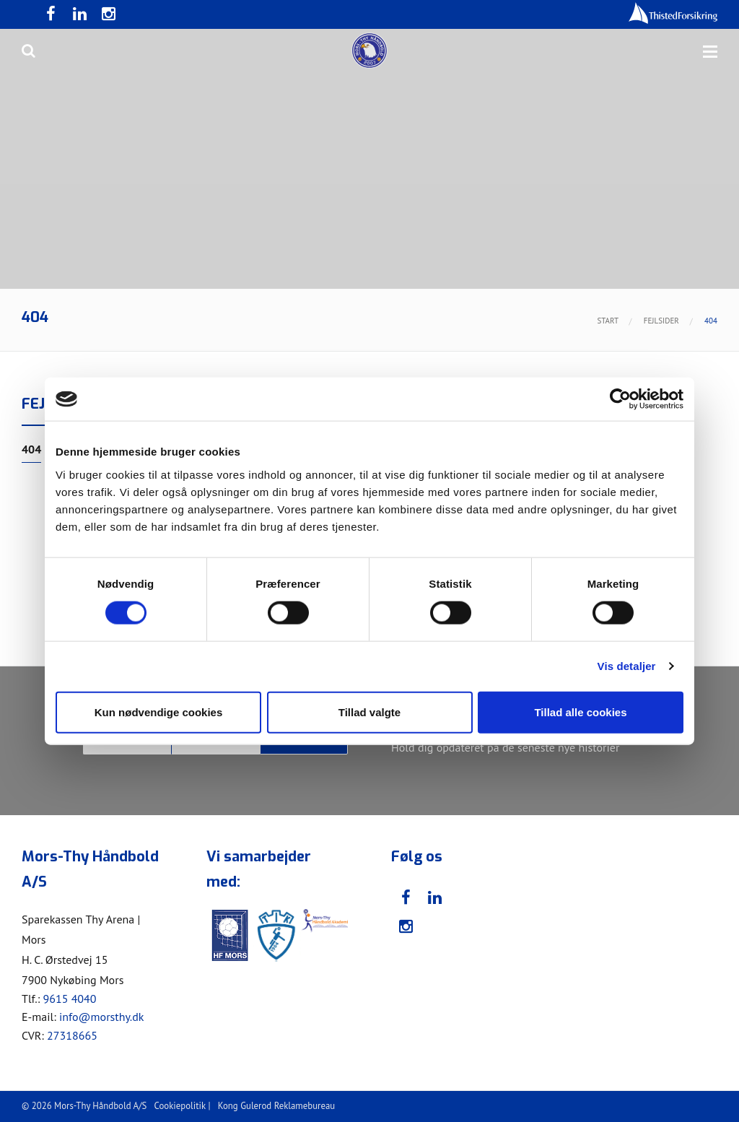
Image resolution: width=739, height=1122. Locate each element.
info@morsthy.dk (101, 1016)
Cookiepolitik (180, 1106)
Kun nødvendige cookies (159, 711)
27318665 (72, 1035)
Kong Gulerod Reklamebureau (276, 1106)
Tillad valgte (369, 711)
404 (31, 449)
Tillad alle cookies (580, 711)
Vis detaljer (627, 666)
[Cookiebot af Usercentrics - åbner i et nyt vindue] (620, 399)
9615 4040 (69, 998)
